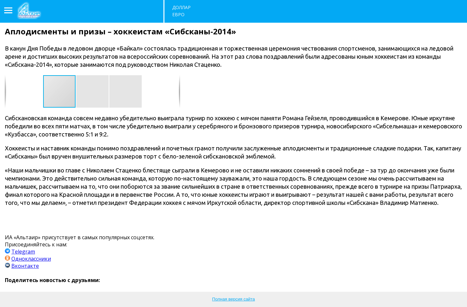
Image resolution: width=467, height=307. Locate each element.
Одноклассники (31, 258)
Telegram (23, 251)
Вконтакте (25, 265)
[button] (92, 91)
